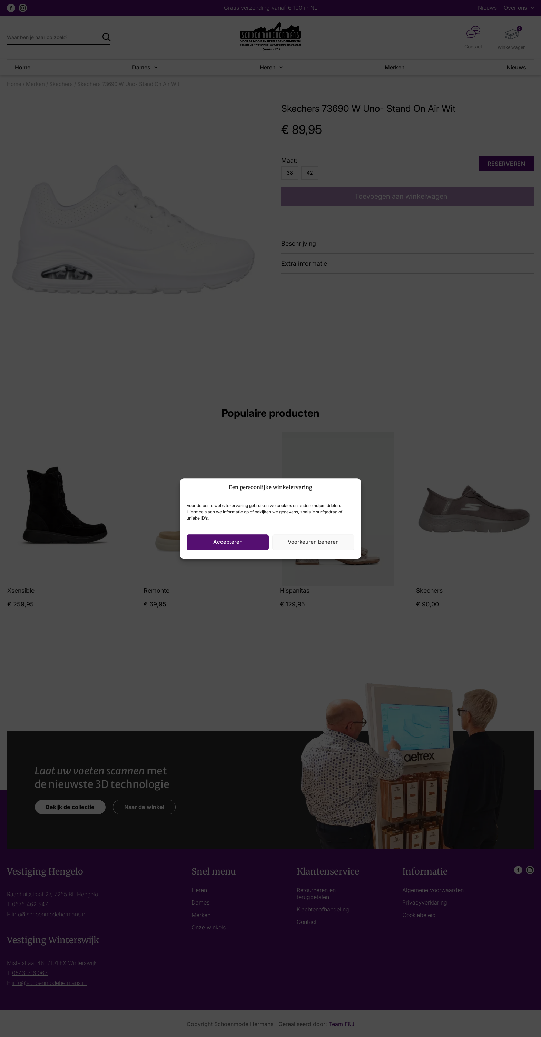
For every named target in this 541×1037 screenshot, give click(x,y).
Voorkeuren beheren (313, 542)
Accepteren (228, 542)
